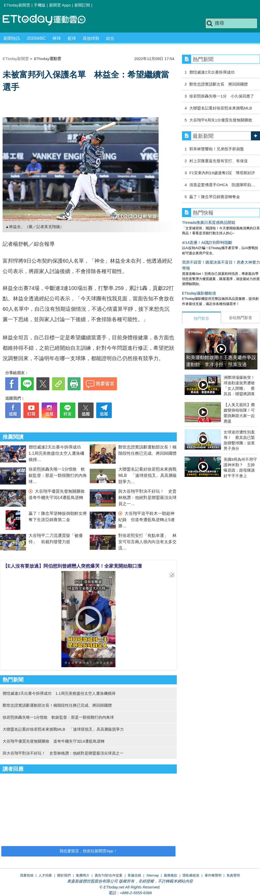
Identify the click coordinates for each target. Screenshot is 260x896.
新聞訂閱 (82, 5)
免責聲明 (233, 875)
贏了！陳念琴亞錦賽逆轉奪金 (214, 196)
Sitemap (152, 875)
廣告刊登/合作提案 (109, 875)
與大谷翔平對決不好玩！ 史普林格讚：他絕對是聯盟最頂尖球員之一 (147, 497)
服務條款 (170, 875)
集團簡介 (82, 875)
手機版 (40, 5)
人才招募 (45, 875)
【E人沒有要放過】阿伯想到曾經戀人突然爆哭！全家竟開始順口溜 (72, 566)
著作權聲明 (213, 875)
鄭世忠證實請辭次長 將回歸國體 (218, 84)
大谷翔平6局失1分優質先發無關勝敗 (220, 120)
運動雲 (48, 20)
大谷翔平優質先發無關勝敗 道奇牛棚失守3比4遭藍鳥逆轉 (54, 741)
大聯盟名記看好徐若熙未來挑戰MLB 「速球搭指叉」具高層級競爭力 (147, 475)
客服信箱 (134, 875)
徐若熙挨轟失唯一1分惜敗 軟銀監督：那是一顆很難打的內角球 (58, 475)
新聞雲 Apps (60, 5)
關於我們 (64, 875)
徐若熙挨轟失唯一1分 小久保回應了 (221, 96)
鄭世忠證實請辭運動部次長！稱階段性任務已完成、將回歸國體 (57, 705)
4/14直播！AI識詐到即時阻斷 (207, 242)
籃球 (72, 38)
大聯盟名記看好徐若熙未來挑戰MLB (220, 108)
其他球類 (91, 38)
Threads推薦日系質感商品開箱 (208, 222)
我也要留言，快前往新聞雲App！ (88, 851)
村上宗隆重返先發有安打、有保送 (218, 161)
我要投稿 (27, 875)
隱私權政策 (191, 875)
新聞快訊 (11, 38)
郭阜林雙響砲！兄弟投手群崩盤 (216, 149)
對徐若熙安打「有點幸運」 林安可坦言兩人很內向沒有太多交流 (147, 541)
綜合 (110, 38)
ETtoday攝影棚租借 (199, 293)
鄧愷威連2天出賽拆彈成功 (211, 72)
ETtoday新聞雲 (17, 5)
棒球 (57, 38)
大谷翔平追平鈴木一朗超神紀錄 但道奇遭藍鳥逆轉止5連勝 (146, 519)
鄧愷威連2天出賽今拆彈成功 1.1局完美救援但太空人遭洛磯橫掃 (57, 453)
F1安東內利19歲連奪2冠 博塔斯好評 (222, 173)
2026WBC (36, 38)
